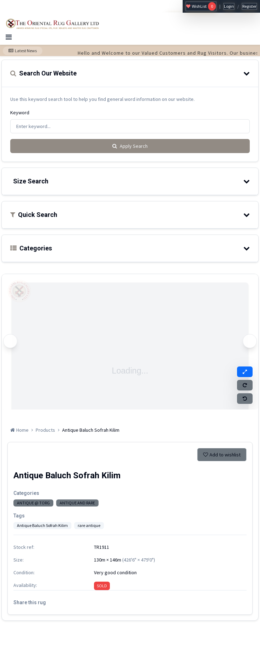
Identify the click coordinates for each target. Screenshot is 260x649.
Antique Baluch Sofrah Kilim (42, 525)
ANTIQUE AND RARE (77, 502)
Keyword (19, 112)
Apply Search (130, 146)
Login (229, 6)
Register (249, 6)
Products (45, 430)
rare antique (89, 525)
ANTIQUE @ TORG (33, 502)
